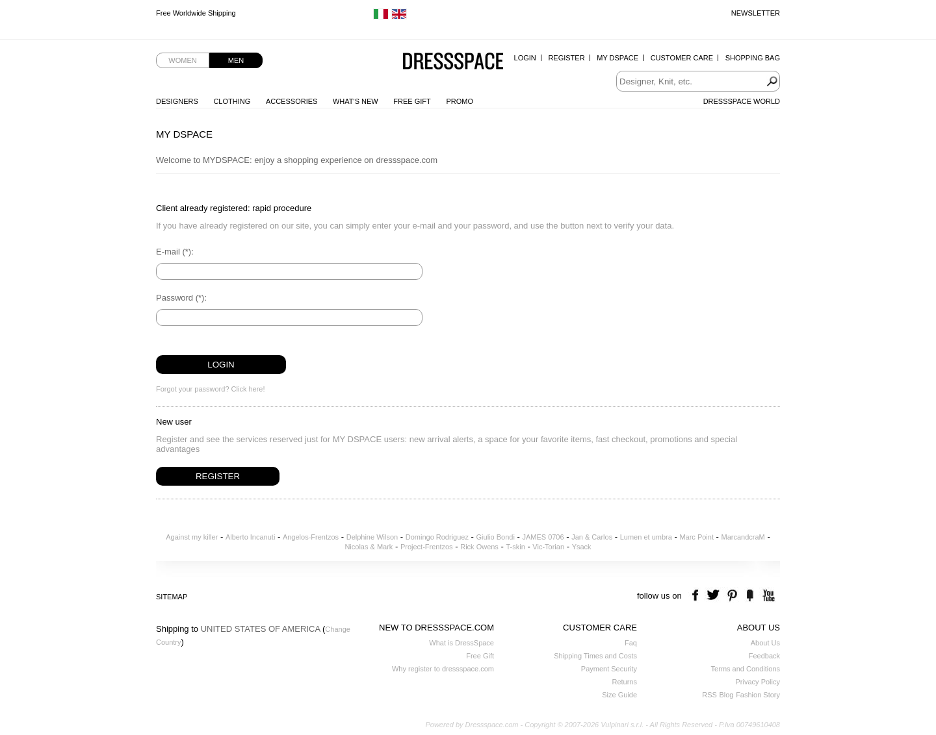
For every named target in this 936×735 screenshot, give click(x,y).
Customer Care (682, 58)
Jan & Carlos (591, 537)
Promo (459, 101)
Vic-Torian (548, 547)
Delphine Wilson (372, 537)
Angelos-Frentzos (311, 537)
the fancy (750, 595)
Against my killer (192, 537)
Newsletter (755, 13)
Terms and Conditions (745, 669)
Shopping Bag (752, 58)
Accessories (291, 101)
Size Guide (619, 695)
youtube (767, 595)
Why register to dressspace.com (443, 669)
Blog (726, 695)
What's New (355, 101)
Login (525, 58)
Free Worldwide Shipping (196, 13)
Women (182, 60)
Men (236, 60)
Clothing (231, 101)
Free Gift (411, 101)
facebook (697, 595)
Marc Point (696, 537)
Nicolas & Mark (368, 547)
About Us (765, 643)
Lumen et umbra (646, 537)
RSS (709, 695)
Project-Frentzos (426, 547)
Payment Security (609, 669)
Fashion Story (758, 695)
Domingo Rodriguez (437, 537)
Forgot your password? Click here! (210, 389)
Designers (177, 101)
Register (566, 58)
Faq (631, 643)
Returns (624, 682)
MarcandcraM (743, 537)
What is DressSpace (461, 643)
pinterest (732, 595)
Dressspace (453, 62)
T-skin (515, 547)
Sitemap (171, 597)
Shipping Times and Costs (595, 656)
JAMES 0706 (543, 537)
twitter (714, 595)
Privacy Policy (758, 682)
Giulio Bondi (495, 537)
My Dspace (617, 58)
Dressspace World (741, 101)
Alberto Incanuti (250, 537)
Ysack (582, 547)
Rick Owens (479, 547)
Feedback (764, 656)
